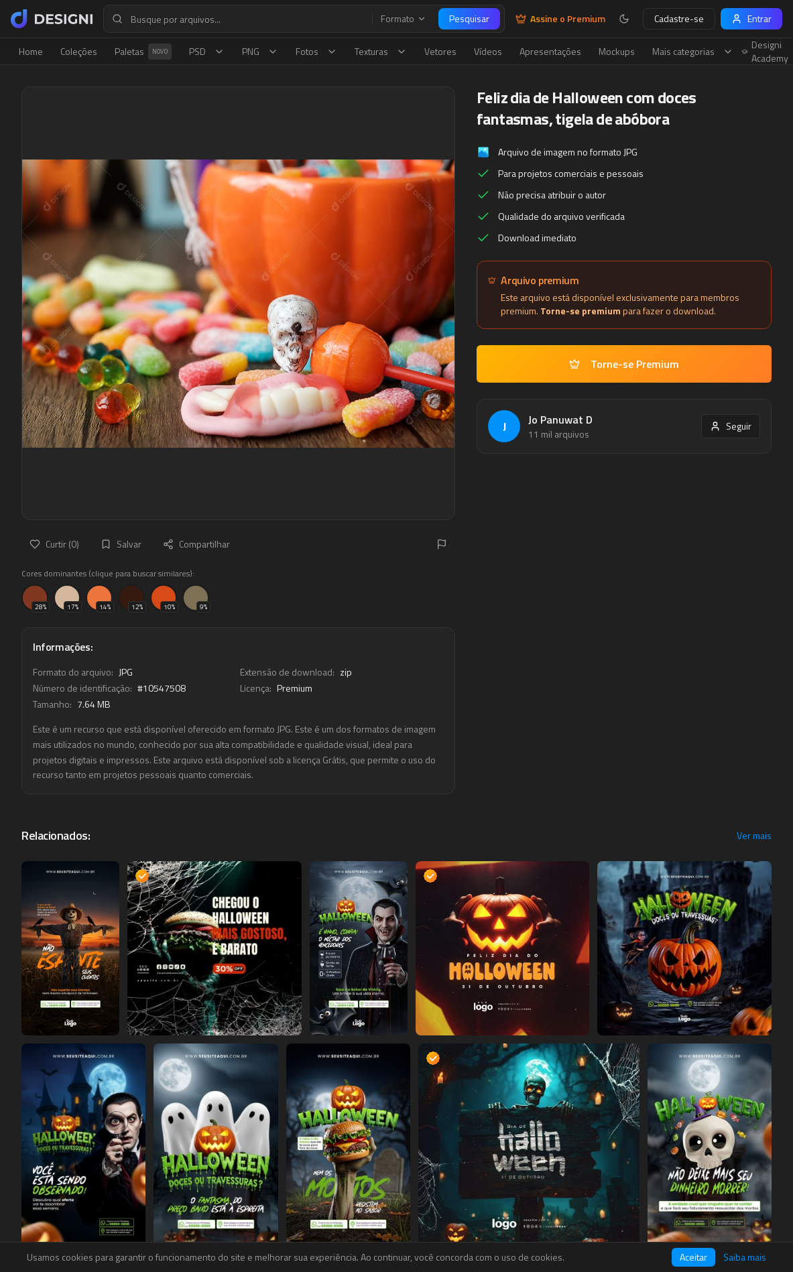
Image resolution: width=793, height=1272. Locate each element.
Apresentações (550, 51)
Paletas (143, 52)
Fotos (316, 51)
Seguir (730, 426)
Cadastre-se (679, 18)
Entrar (751, 18)
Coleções (78, 51)
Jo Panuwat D (560, 419)
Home (31, 51)
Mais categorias (692, 51)
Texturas (381, 51)
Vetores (440, 51)
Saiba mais (744, 1257)
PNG (260, 51)
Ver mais (754, 835)
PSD (207, 51)
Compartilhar (196, 544)
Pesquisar (469, 18)
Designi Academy (765, 51)
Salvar (121, 544)
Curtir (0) (54, 544)
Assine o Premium (560, 18)
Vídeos (488, 51)
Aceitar (693, 1257)
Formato (403, 18)
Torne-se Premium (624, 364)
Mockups (617, 51)
